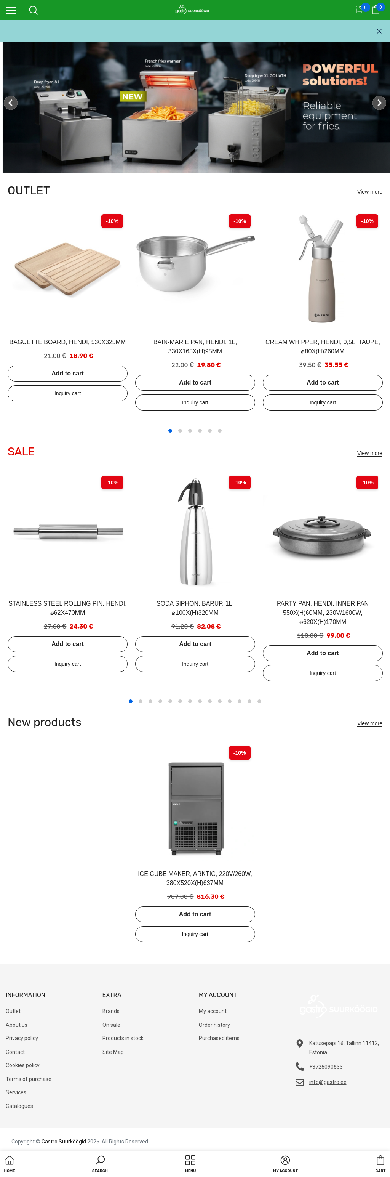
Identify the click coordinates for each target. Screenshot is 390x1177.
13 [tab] (249, 701)
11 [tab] (230, 701)
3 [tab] (190, 431)
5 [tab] (210, 431)
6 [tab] (220, 431)
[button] (100, 1165)
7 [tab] (190, 701)
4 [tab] (200, 431)
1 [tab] (170, 431)
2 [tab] (180, 431)
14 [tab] (259, 701)
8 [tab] (200, 701)
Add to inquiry (68, 393)
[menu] (11, 10)
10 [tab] (220, 701)
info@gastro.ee (328, 1082)
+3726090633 (326, 1067)
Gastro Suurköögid (64, 1142)
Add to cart (67, 373)
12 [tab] (239, 701)
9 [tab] (210, 701)
